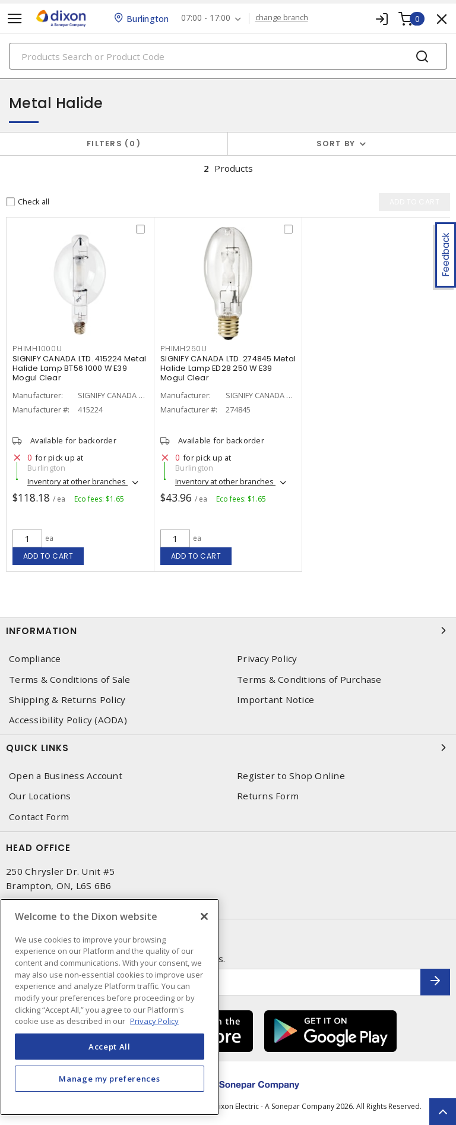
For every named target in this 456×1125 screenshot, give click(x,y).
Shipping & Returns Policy (67, 699)
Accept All (109, 1046)
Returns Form (268, 796)
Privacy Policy (267, 658)
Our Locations (40, 796)
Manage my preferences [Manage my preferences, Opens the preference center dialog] (109, 1078)
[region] (109, 1007)
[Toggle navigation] (15, 18)
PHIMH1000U (37, 349)
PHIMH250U (183, 349)
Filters (114, 143)
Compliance (35, 658)
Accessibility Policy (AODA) (68, 720)
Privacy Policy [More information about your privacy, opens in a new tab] (154, 1021)
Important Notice (275, 699)
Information (228, 630)
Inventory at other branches (77, 481)
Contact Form (39, 817)
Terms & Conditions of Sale (70, 679)
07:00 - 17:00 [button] (205, 18)
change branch (281, 18)
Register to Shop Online (291, 775)
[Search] (228, 56)
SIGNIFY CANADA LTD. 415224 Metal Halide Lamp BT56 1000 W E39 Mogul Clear (79, 368)
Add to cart (48, 556)
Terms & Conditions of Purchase (309, 679)
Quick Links (228, 747)
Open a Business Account (65, 775)
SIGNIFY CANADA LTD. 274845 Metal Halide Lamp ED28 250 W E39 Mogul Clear (228, 368)
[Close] (204, 916)
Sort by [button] (336, 143)
